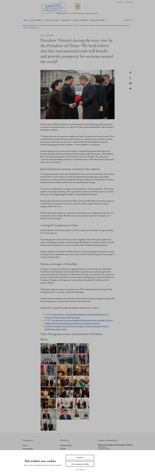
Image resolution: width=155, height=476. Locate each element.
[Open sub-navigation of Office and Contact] (106, 20)
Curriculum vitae (51, 20)
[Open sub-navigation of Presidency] (71, 20)
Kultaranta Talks (66, 445)
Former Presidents (80, 20)
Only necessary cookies (80, 464)
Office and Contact (97, 20)
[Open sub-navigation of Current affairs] (42, 20)
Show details (80, 469)
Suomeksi (120, 2)
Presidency (65, 20)
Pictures (63, 448)
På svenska (128, 2)
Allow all (80, 457)
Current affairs (35, 20)
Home (25, 20)
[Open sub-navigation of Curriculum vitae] (59, 20)
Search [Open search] (127, 20)
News (42, 35)
